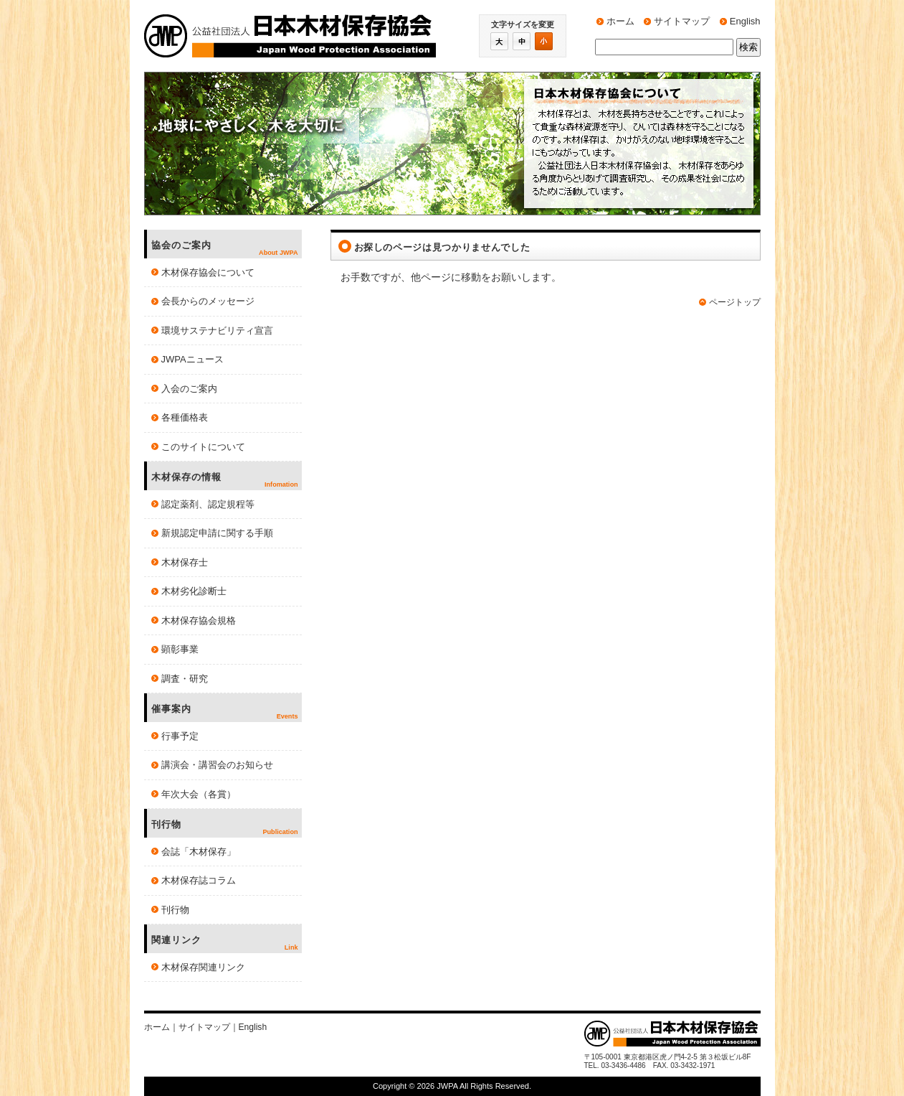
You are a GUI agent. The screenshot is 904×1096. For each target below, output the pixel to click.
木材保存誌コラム (198, 880)
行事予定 (180, 736)
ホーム (620, 21)
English (745, 21)
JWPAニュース (192, 359)
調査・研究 (184, 678)
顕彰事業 (180, 649)
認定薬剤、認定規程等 (207, 504)
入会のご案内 (189, 388)
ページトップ (735, 302)
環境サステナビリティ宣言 (217, 330)
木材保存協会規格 (198, 620)
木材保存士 (184, 562)
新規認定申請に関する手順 (217, 533)
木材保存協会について (207, 272)
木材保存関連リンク (203, 967)
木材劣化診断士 (194, 591)
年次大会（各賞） (198, 794)
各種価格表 (184, 417)
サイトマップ (682, 21)
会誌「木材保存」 (198, 851)
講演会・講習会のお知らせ (217, 764)
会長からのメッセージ (207, 301)
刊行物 (175, 909)
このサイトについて (203, 446)
